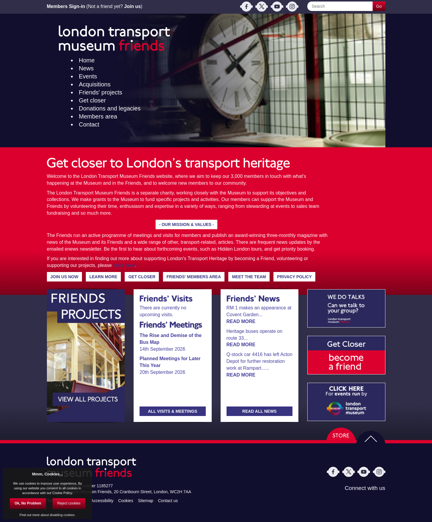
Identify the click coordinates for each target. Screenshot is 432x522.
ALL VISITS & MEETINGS (172, 411)
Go (379, 6)
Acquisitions (95, 84)
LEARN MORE (103, 276)
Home (87, 60)
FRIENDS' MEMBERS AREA (194, 276)
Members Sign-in (66, 6)
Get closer (92, 100)
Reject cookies (68, 503)
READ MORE (241, 321)
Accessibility (102, 500)
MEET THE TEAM (249, 276)
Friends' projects (100, 92)
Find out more (30, 515)
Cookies (125, 500)
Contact (89, 124)
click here (124, 265)
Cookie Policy (62, 493)
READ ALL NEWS (259, 411)
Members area (98, 116)
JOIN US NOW (64, 276)
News (86, 68)
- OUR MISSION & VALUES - (186, 224)
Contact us (168, 500)
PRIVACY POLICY (294, 276)
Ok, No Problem (28, 503)
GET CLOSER (141, 276)
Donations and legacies (110, 108)
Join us (132, 6)
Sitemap (145, 500)
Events (88, 76)
